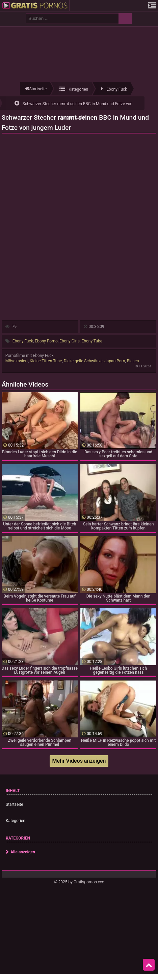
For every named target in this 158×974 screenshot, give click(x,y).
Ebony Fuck (22, 341)
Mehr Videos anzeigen (79, 761)
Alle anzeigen (22, 852)
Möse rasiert (16, 361)
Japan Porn (114, 361)
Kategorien (15, 820)
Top (149, 965)
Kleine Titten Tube (46, 361)
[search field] (72, 18)
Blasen (133, 361)
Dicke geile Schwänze (83, 361)
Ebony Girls (69, 341)
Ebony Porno (46, 341)
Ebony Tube (91, 341)
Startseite (14, 804)
